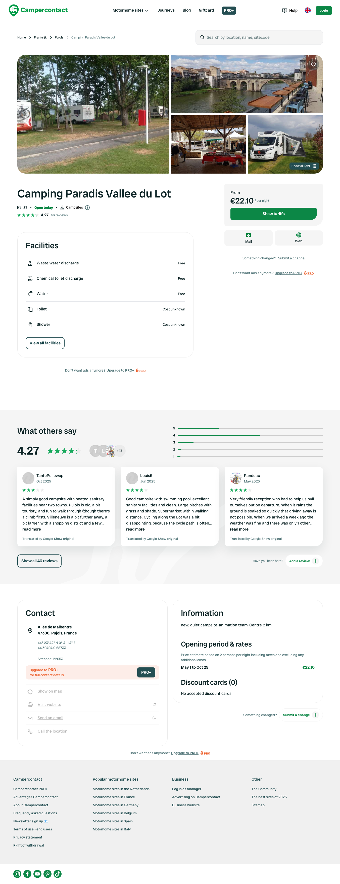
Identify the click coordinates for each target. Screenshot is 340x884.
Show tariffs (274, 213)
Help (290, 10)
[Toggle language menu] (308, 11)
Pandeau (252, 475)
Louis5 (146, 475)
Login (324, 10)
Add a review (304, 561)
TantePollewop (49, 475)
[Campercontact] (38, 10)
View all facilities (45, 343)
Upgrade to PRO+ (120, 370)
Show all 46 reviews (39, 561)
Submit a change (291, 258)
